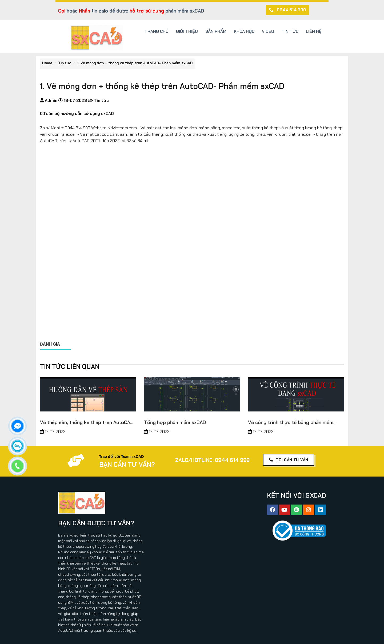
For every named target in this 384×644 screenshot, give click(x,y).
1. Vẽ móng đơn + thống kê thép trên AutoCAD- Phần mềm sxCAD (135, 63)
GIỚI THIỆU (187, 31)
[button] (287, 10)
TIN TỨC (290, 31)
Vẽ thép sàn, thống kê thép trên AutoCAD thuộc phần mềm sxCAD (86, 422)
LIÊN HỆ (314, 31)
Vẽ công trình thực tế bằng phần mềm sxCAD (290, 422)
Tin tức (64, 63)
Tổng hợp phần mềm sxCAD (175, 422)
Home (47, 63)
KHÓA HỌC (244, 31)
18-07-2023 (75, 100)
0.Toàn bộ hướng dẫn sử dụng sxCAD (77, 113)
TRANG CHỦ (157, 31)
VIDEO (268, 31)
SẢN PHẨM (215, 31)
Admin (50, 100)
